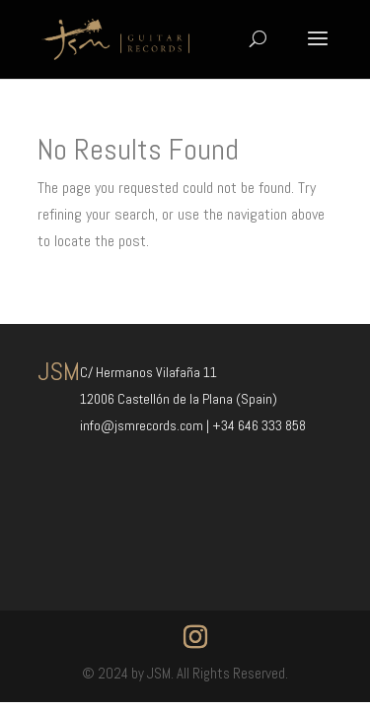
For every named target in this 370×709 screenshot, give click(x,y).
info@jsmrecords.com (143, 425)
